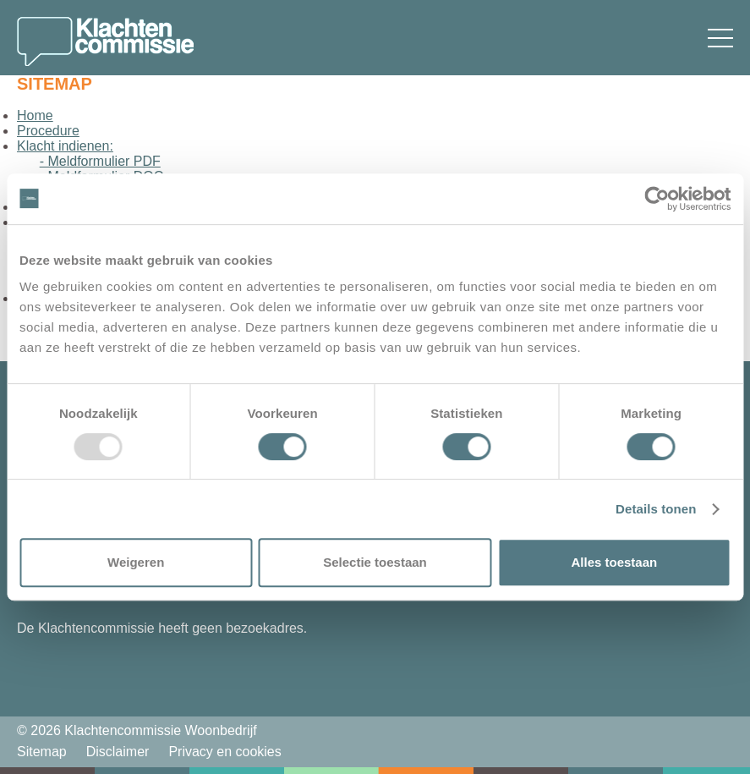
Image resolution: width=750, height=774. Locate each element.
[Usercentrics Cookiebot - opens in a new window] (657, 198)
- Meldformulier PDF (100, 161)
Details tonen (656, 509)
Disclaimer (118, 751)
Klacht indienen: (65, 146)
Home (35, 115)
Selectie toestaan (375, 562)
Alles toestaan (614, 562)
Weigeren (135, 562)
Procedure (48, 131)
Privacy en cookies (224, 751)
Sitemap (42, 751)
